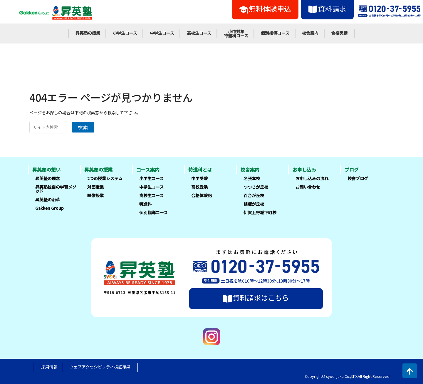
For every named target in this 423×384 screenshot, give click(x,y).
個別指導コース (275, 33)
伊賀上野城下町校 (260, 212)
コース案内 (148, 169)
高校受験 (199, 187)
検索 (83, 127)
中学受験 (199, 178)
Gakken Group (49, 208)
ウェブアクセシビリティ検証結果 (99, 367)
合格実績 (339, 33)
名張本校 (252, 178)
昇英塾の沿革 (47, 199)
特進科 (145, 204)
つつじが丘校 (256, 187)
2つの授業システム (104, 178)
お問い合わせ (308, 187)
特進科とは (200, 169)
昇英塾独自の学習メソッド (55, 189)
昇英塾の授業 (87, 33)
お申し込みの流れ (312, 178)
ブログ (352, 169)
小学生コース (125, 33)
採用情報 (49, 367)
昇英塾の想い (46, 169)
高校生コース (199, 33)
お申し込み (304, 169)
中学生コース (162, 33)
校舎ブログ (358, 178)
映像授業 (95, 195)
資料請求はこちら (256, 297)
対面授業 (95, 187)
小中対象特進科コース (236, 33)
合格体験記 (201, 195)
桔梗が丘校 (254, 204)
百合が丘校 (254, 195)
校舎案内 (310, 33)
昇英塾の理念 (47, 178)
